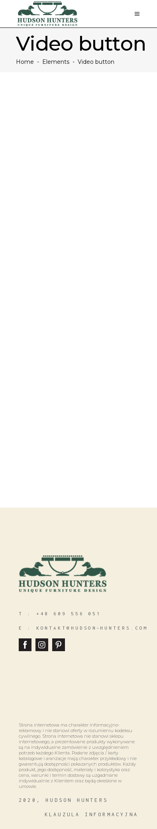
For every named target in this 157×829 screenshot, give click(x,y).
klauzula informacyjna (91, 814)
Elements (55, 61)
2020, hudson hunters (63, 800)
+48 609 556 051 (69, 613)
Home (25, 61)
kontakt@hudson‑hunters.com (92, 627)
